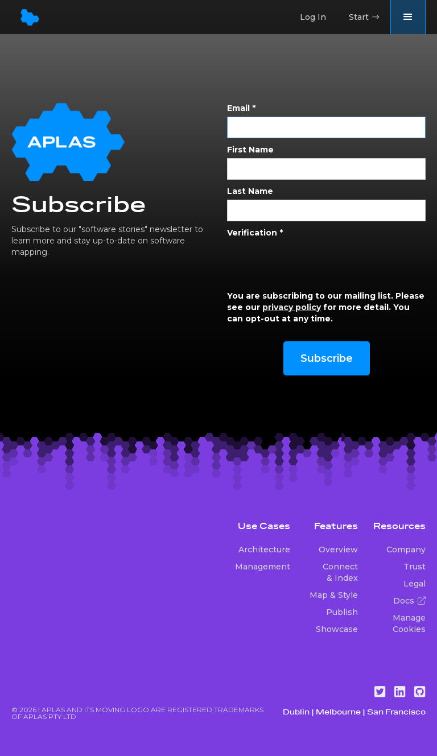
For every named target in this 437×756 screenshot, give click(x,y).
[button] (408, 17)
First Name (250, 149)
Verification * (255, 233)
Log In (313, 17)
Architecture (264, 549)
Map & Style (334, 595)
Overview (338, 549)
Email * (241, 108)
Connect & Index (340, 572)
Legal (414, 584)
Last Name (250, 191)
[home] (29, 17)
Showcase (337, 629)
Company (406, 549)
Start (364, 17)
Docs (409, 601)
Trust (414, 566)
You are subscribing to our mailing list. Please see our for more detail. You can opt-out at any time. (325, 307)
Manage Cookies (409, 623)
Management (262, 566)
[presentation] (313, 263)
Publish (342, 612)
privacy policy (291, 307)
